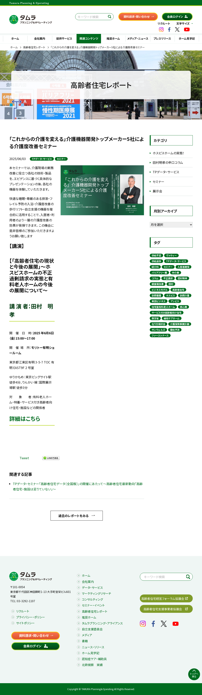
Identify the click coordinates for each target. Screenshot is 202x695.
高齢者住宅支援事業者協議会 (162, 609)
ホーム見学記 (187, 38)
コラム (155, 278)
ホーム (15, 38)
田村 (170, 284)
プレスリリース (162, 38)
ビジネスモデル (159, 289)
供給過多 (156, 261)
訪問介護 (184, 295)
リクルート (164, 23)
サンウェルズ (158, 329)
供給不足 (156, 255)
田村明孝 (182, 278)
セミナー (61, 158)
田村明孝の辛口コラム (168, 162)
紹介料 (155, 266)
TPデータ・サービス (42, 158)
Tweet (24, 458)
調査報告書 (158, 284)
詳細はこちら (24, 418)
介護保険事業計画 (179, 324)
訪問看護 (156, 295)
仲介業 (175, 272)
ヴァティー (171, 255)
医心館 (183, 306)
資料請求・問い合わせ (136, 17)
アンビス (174, 301)
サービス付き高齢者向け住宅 (166, 312)
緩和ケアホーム (172, 318)
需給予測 (175, 329)
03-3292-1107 (26, 601)
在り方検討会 (158, 324)
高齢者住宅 (178, 289)
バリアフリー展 (159, 272)
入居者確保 (183, 266)
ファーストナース (160, 335)
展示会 (157, 191)
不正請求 (168, 278)
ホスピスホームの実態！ (168, 153)
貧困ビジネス (159, 301)
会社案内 (39, 38)
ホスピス (170, 295)
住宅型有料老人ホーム (163, 306)
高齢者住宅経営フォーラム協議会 (162, 598)
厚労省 (155, 318)
